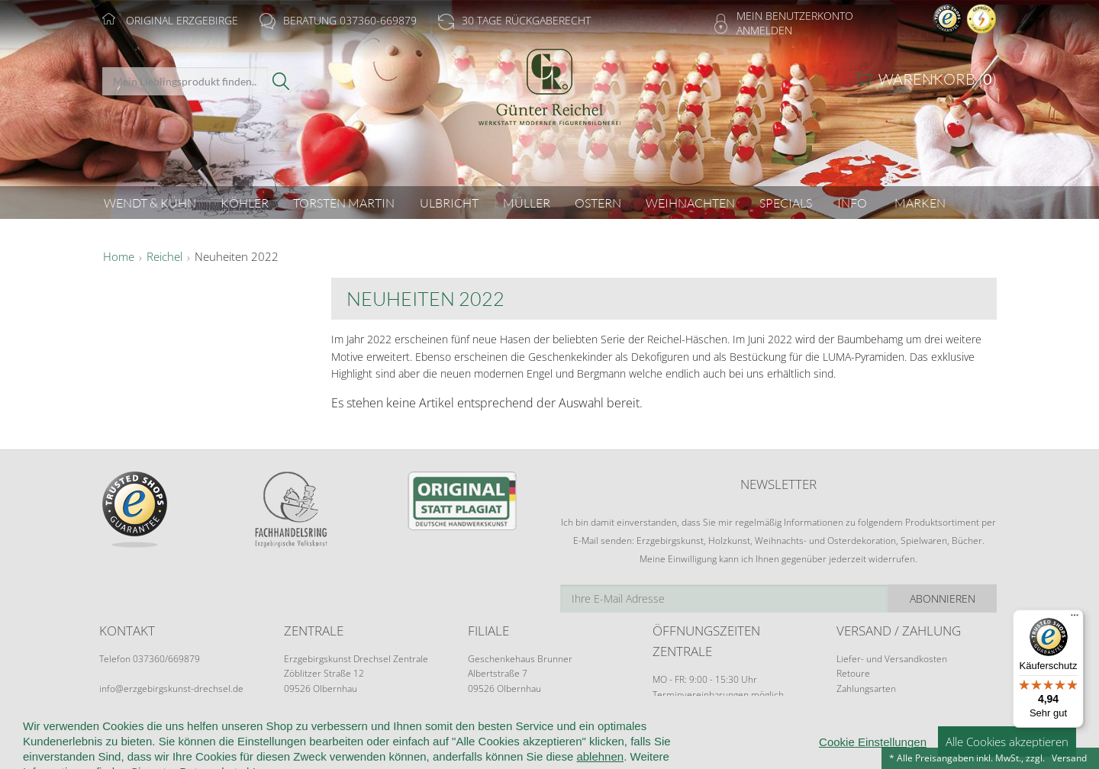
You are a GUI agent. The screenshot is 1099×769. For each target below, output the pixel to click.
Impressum (768, 739)
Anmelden (764, 30)
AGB (386, 739)
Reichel (164, 257)
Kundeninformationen (303, 739)
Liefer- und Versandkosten (891, 658)
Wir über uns (198, 739)
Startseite (123, 739)
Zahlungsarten (866, 688)
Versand (1069, 757)
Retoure (853, 673)
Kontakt (497, 739)
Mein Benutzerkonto (794, 15)
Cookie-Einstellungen (670, 739)
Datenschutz (567, 739)
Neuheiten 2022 (237, 257)
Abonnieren (942, 598)
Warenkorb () (937, 78)
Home (118, 257)
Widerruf (436, 739)
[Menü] (1074, 619)
